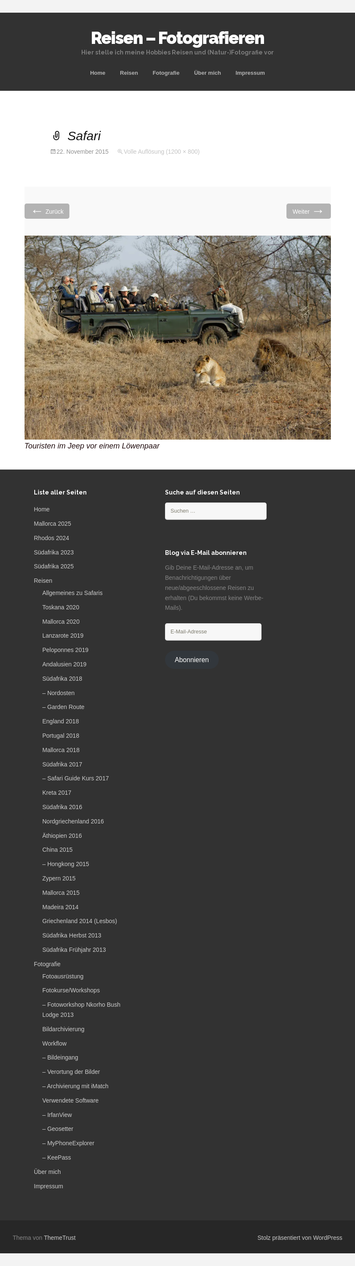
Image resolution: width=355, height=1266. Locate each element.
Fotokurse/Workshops (71, 990)
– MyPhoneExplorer (68, 1143)
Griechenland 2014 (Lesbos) (79, 921)
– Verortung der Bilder (71, 1071)
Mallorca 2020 (61, 621)
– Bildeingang (60, 1057)
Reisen (129, 73)
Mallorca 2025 (52, 523)
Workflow (54, 1043)
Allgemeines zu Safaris (72, 593)
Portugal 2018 (60, 735)
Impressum (250, 73)
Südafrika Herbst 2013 (71, 935)
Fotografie (166, 73)
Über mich (207, 73)
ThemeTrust (60, 1237)
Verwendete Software (70, 1100)
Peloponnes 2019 (65, 650)
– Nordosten (58, 693)
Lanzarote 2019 (62, 635)
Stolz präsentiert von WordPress (300, 1237)
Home (97, 73)
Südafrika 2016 (62, 807)
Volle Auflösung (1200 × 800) (161, 151)
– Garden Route (63, 707)
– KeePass (56, 1157)
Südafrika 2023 (54, 552)
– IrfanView (57, 1114)
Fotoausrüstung (62, 976)
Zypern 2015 (59, 878)
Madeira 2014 (60, 907)
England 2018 (60, 721)
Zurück (47, 211)
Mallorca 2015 (61, 892)
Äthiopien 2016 (62, 835)
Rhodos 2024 (51, 538)
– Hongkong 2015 (65, 864)
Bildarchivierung (63, 1029)
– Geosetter (57, 1128)
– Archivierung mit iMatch (75, 1086)
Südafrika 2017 (62, 764)
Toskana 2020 (60, 607)
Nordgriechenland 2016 (73, 821)
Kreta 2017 (57, 792)
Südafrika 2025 (54, 566)
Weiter (308, 211)
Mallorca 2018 (61, 750)
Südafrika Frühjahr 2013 (74, 949)
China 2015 (57, 849)
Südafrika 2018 (62, 678)
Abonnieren (192, 659)
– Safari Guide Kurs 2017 (75, 778)
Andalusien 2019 (64, 664)
